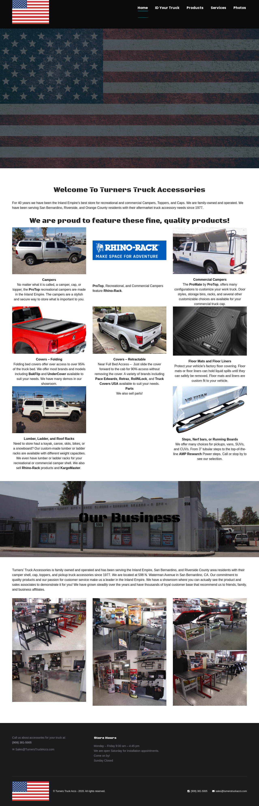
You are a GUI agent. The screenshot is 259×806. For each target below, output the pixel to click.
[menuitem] (143, 14)
